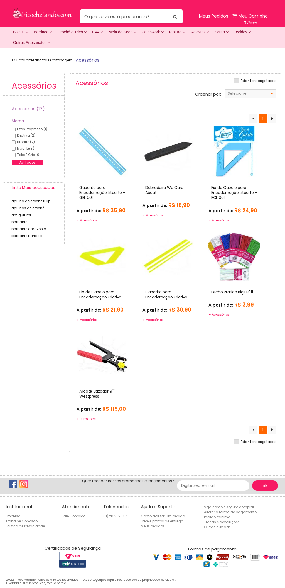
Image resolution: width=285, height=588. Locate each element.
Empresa (13, 516)
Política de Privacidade (25, 526)
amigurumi (21, 215)
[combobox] (250, 93)
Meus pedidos (153, 526)
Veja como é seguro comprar (229, 507)
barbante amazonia (28, 228)
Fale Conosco (73, 516)
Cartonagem (61, 60)
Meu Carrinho (250, 19)
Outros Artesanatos (31, 42)
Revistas (200, 32)
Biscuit (20, 32)
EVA (97, 32)
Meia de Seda (122, 32)
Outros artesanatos (30, 60)
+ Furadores (86, 419)
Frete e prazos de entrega (162, 521)
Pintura (177, 32)
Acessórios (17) (28, 109)
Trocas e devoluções (222, 522)
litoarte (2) (26, 141)
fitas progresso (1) (32, 129)
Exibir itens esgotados (258, 81)
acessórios (87, 60)
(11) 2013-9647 (115, 516)
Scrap (221, 32)
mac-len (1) (27, 148)
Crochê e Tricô (72, 32)
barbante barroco (26, 235)
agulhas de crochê (27, 208)
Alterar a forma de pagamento (230, 512)
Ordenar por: (208, 94)
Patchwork (152, 32)
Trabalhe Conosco (22, 521)
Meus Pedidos (213, 16)
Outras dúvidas (217, 527)
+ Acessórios (87, 220)
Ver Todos (27, 162)
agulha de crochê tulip (30, 201)
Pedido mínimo (217, 517)
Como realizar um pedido (163, 516)
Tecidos (242, 32)
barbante (19, 222)
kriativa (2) (26, 135)
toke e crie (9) (29, 154)
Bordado (43, 32)
